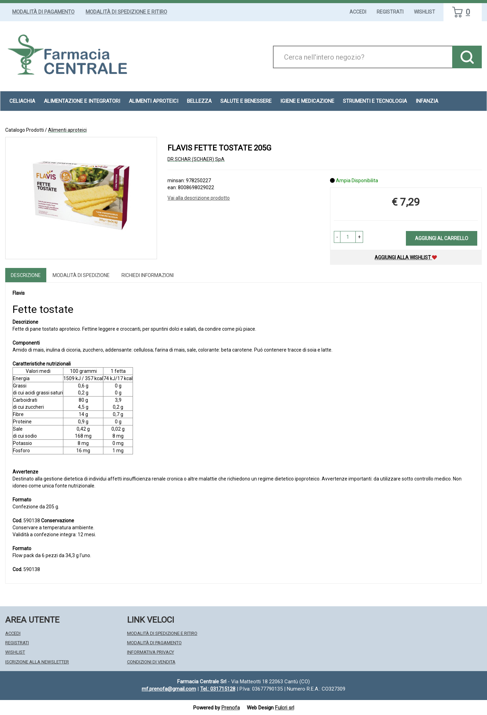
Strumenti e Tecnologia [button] (375, 101)
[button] (337, 237)
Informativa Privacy (150, 652)
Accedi (357, 12)
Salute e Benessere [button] (246, 101)
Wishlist (424, 12)
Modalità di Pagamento (43, 12)
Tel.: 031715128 (217, 689)
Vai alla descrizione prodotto (198, 198)
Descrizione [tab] (26, 275)
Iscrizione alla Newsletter (37, 661)
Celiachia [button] (22, 101)
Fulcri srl (284, 708)
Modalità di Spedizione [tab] (81, 275)
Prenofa (230, 708)
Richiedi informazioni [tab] (147, 275)
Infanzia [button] (427, 101)
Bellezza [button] (199, 101)
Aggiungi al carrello (441, 238)
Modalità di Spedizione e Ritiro (126, 12)
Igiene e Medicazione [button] (307, 101)
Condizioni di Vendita (151, 661)
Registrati (390, 12)
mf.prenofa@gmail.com (169, 689)
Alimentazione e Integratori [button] (82, 101)
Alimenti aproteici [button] (153, 101)
